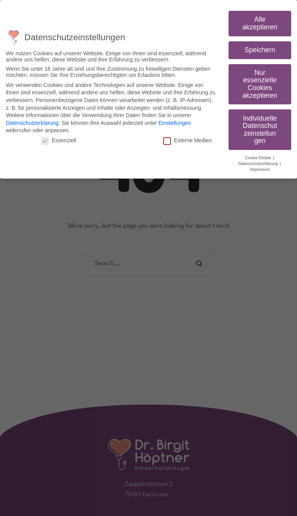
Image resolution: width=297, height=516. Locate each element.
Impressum (260, 169)
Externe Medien (187, 140)
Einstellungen (175, 123)
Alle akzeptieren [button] (259, 23)
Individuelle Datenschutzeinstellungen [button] (260, 129)
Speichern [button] (260, 50)
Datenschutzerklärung (32, 123)
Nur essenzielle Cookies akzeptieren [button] (259, 84)
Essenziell (58, 140)
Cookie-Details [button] (258, 157)
